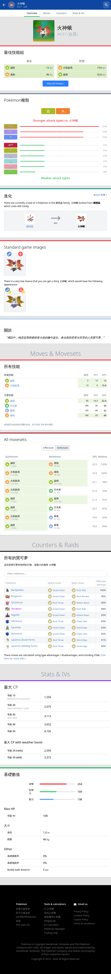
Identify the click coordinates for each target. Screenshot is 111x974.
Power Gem (79, 621)
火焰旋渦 (67, 67)
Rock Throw (56, 602)
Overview (32, 13)
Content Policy (81, 915)
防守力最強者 (23, 912)
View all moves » (55, 83)
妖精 (10, 166)
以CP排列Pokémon (26, 916)
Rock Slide (79, 590)
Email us (83, 904)
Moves (46, 13)
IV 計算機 (49, 908)
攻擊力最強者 (23, 908)
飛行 (10, 131)
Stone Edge (79, 627)
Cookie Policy (81, 919)
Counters (61, 13)
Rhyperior (13, 596)
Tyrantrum (14, 602)
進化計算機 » (100, 194)
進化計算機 (50, 912)
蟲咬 (12, 67)
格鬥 (10, 145)
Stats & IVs (78, 13)
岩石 (10, 126)
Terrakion (13, 608)
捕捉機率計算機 (52, 916)
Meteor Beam (80, 602)
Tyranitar (13, 627)
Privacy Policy (81, 911)
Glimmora (13, 621)
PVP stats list (23, 924)
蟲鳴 (65, 74)
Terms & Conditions (84, 923)
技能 (18, 920)
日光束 (13, 405)
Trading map (51, 932)
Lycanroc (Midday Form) (21, 645)
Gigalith (12, 614)
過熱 (12, 74)
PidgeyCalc (50, 920)
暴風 (12, 410)
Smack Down (56, 590)
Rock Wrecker (80, 596)
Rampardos (14, 590)
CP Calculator (51, 924)
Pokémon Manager (54, 928)
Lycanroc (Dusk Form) (20, 639)
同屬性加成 (25, 424)
